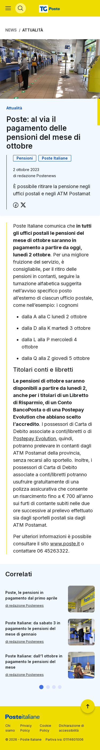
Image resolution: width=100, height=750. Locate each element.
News (11, 30)
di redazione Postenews (24, 606)
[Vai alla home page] (50, 8)
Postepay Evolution (34, 438)
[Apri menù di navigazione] (8, 8)
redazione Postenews (36, 175)
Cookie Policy (45, 728)
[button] (41, 687)
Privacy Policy (26, 728)
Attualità (32, 30)
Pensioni (25, 158)
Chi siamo (10, 728)
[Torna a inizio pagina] (88, 706)
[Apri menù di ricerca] (20, 8)
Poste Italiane (55, 158)
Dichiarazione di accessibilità (71, 728)
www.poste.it (65, 543)
